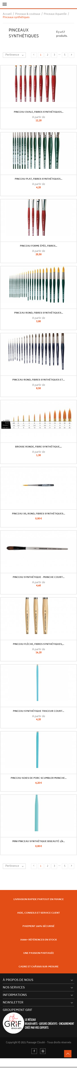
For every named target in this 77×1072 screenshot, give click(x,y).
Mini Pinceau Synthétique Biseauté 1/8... (38, 842)
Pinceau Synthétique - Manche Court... (38, 577)
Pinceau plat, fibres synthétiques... (38, 179)
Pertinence (15, 55)
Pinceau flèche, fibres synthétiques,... (38, 644)
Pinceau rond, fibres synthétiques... (38, 313)
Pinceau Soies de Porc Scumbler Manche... (38, 778)
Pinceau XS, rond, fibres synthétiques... (38, 514)
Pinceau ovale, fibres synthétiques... (38, 112)
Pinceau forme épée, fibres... (38, 246)
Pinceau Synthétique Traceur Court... (38, 711)
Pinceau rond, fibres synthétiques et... (38, 380)
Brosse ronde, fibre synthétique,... (38, 447)
